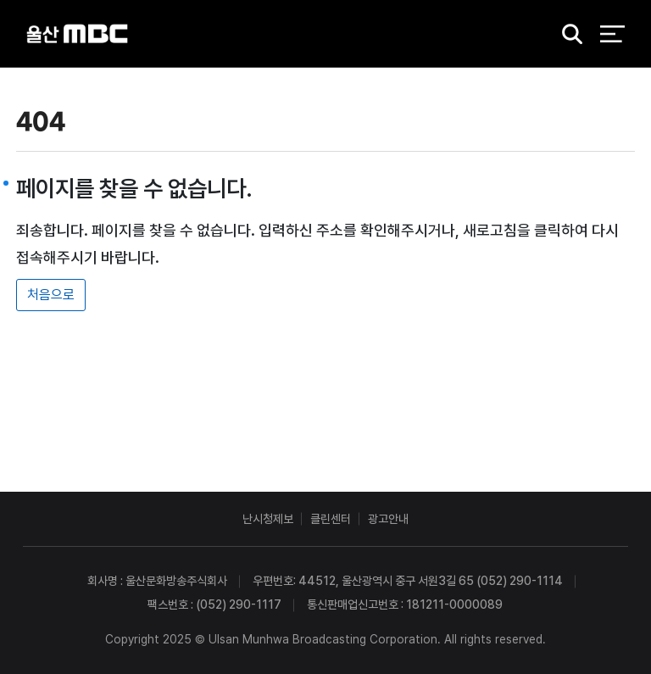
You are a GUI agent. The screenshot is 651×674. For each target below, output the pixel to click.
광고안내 (388, 519)
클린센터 (330, 519)
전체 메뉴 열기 (612, 34)
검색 (566, 34)
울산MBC (77, 33)
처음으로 (51, 295)
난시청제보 (267, 519)
